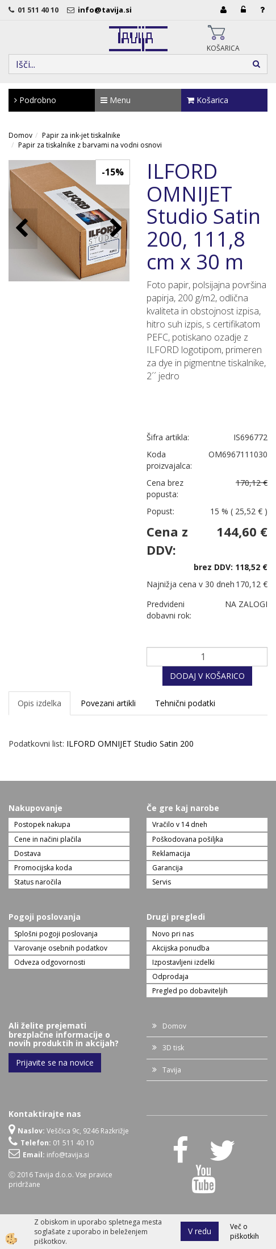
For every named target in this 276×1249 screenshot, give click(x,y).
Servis (161, 882)
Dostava (27, 853)
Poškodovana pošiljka (187, 839)
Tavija (171, 1070)
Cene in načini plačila (47, 839)
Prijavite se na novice (55, 1062)
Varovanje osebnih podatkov (60, 948)
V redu (199, 1231)
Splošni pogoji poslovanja (56, 934)
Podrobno (35, 100)
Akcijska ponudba (181, 948)
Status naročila (37, 882)
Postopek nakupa (42, 824)
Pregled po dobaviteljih (190, 991)
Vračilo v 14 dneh (179, 824)
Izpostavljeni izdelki (183, 962)
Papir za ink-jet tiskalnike (81, 135)
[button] (115, 228)
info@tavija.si (106, 10)
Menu (116, 100)
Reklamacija (171, 853)
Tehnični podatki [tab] (185, 703)
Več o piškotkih (244, 1231)
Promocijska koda (43, 868)
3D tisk (173, 1048)
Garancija (167, 868)
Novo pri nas (173, 934)
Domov (20, 135)
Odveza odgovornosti (49, 962)
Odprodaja (170, 976)
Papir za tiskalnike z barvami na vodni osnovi (90, 145)
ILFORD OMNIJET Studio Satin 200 (130, 743)
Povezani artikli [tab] (108, 703)
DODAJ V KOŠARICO (207, 675)
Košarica (207, 100)
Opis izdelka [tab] (39, 703)
